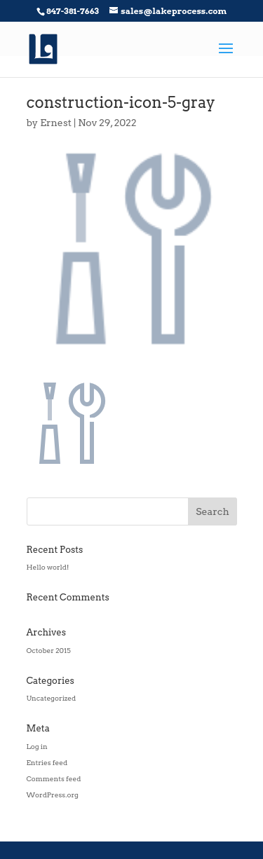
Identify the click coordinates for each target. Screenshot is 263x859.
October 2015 (49, 650)
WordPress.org (53, 794)
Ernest (56, 122)
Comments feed (54, 778)
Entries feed (47, 762)
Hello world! (48, 567)
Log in (37, 746)
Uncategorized (51, 698)
